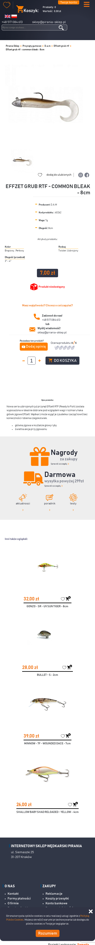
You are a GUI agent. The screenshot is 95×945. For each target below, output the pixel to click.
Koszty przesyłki (57, 898)
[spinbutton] (32, 361)
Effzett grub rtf (61, 46)
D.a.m (47, 46)
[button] (86, 4)
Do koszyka (62, 360)
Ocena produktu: (61, 343)
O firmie (13, 903)
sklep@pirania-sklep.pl (49, 22)
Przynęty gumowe (32, 46)
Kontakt (13, 893)
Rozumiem (47, 933)
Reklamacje (54, 893)
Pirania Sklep (12, 46)
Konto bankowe (56, 903)
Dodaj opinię (36, 346)
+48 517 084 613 (12, 22)
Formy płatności (19, 898)
